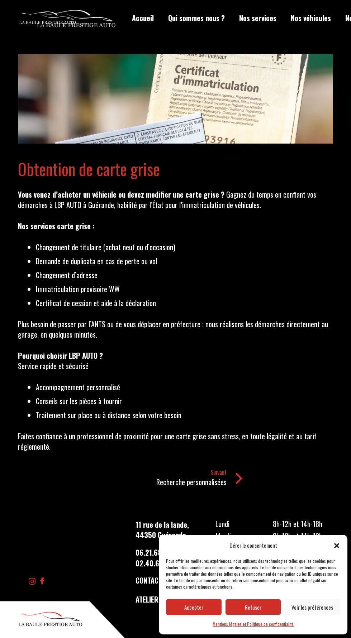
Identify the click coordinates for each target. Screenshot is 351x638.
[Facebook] (42, 581)
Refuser (253, 607)
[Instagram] (32, 581)
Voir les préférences (312, 607)
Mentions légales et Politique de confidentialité (253, 624)
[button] (336, 545)
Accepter (193, 607)
